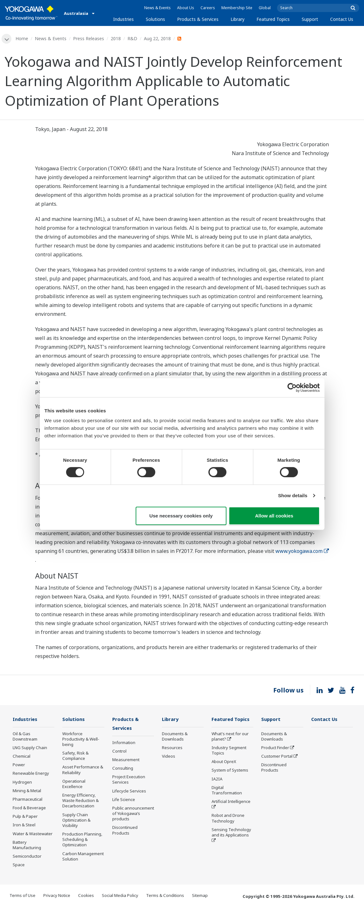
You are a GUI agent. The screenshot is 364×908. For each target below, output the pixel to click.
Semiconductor (27, 857)
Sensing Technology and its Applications (231, 832)
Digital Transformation (227, 790)
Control (119, 752)
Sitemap (200, 896)
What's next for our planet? (230, 736)
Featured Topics (273, 19)
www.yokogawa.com (302, 551)
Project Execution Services (128, 780)
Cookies (86, 896)
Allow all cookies (274, 515)
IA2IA (217, 779)
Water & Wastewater (32, 834)
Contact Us (341, 19)
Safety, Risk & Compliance (75, 756)
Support (310, 19)
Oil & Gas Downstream (25, 736)
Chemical (21, 757)
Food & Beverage (29, 808)
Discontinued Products (125, 830)
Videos (168, 757)
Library (237, 19)
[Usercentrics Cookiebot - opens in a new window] (292, 387)
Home (22, 38)
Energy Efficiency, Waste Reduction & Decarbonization (80, 801)
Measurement (125, 760)
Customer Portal (277, 757)
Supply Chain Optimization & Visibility (76, 820)
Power (19, 765)
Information (123, 743)
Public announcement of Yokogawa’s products (133, 814)
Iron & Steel (24, 825)
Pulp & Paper (25, 817)
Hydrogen (22, 782)
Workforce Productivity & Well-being (80, 739)
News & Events (157, 7)
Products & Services (198, 19)
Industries (123, 19)
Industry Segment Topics (229, 750)
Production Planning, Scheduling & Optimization (82, 840)
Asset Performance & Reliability (82, 770)
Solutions (155, 19)
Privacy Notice (56, 896)
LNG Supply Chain (30, 748)
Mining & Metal (27, 791)
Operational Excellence (73, 784)
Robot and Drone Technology (228, 818)
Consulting (122, 769)
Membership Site (236, 7)
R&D (133, 38)
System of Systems (230, 770)
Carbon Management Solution (83, 856)
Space (19, 865)
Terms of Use (22, 896)
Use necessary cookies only (181, 515)
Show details (292, 495)
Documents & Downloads (175, 736)
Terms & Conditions (165, 896)
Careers (208, 7)
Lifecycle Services (129, 791)
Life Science (123, 800)
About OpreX (224, 762)
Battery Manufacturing (27, 845)
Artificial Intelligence (231, 802)
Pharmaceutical (27, 800)
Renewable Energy (31, 774)
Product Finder (275, 748)
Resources (172, 748)
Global (265, 7)
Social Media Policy (120, 896)
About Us (185, 7)
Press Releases (88, 38)
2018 (116, 38)
